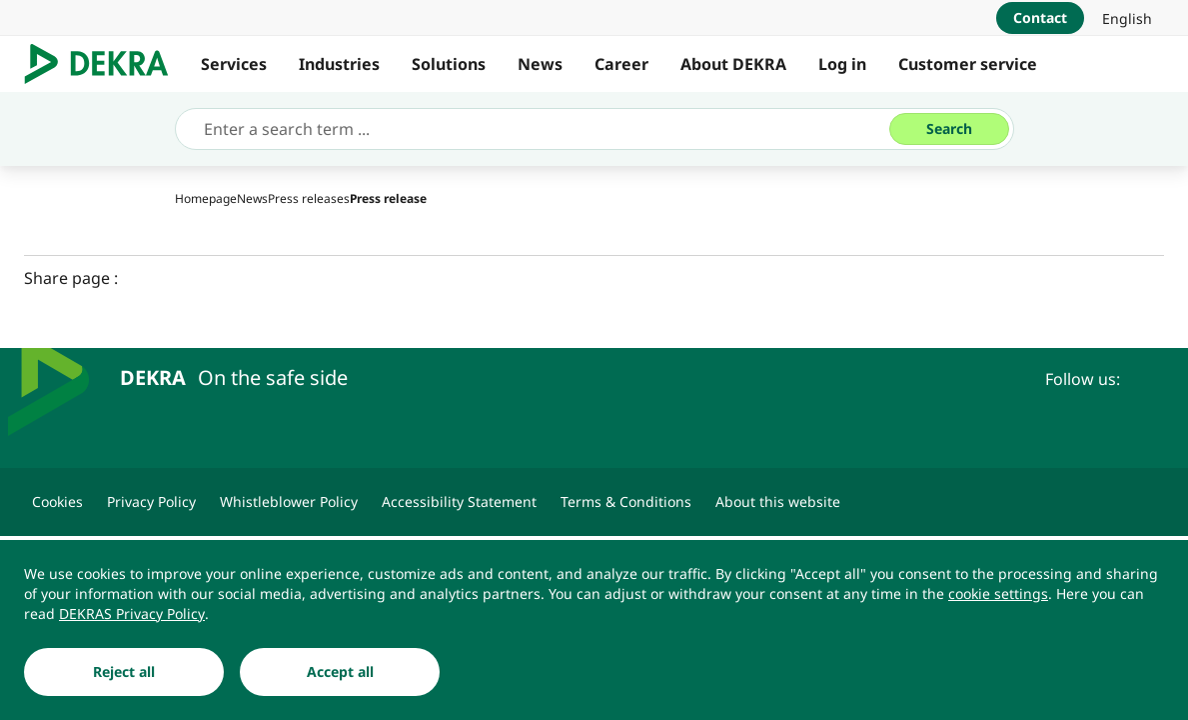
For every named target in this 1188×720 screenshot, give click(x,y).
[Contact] (1040, 18)
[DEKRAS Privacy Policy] (132, 614)
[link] (1127, 18)
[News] (252, 198)
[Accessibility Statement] (459, 502)
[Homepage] (206, 198)
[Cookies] (57, 502)
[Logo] (104, 64)
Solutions (449, 64)
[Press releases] (309, 198)
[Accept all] (340, 672)
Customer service (967, 64)
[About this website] (777, 502)
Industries (339, 64)
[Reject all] (124, 672)
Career (621, 64)
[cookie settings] (998, 594)
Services (234, 64)
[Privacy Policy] (151, 502)
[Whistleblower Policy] (289, 502)
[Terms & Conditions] (626, 502)
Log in (842, 64)
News (540, 64)
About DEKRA (733, 64)
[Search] (949, 129)
